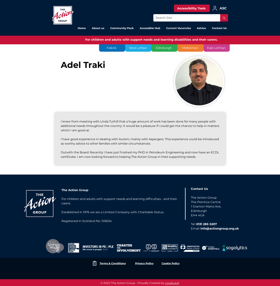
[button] (201, 28)
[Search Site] (184, 18)
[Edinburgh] (164, 48)
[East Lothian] (217, 48)
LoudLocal (172, 283)
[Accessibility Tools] (192, 8)
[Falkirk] (112, 48)
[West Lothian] (138, 48)
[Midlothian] (190, 48)
